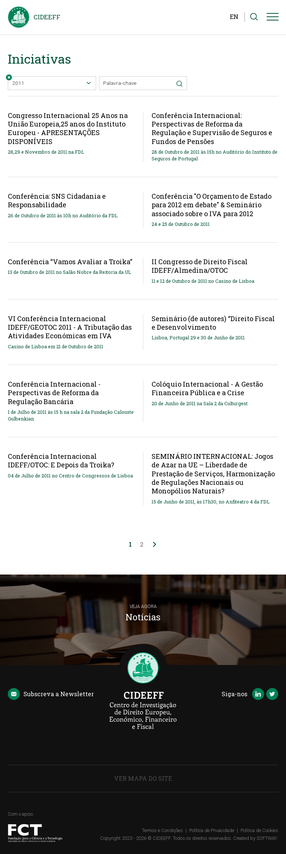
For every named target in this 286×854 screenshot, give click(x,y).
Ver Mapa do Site (143, 778)
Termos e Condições (162, 830)
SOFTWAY (267, 838)
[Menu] (273, 18)
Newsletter (51, 694)
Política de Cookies (259, 830)
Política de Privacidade (211, 830)
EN (234, 16)
